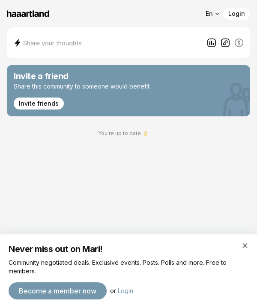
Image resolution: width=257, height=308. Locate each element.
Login (236, 13)
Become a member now (57, 291)
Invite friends (39, 103)
